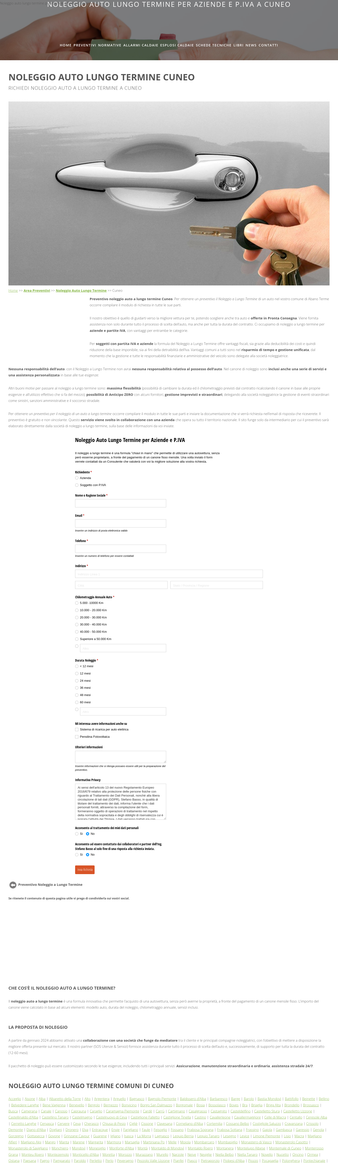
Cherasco (91, 1123)
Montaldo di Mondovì (167, 1148)
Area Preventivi (37, 290)
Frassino (252, 1129)
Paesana (29, 1160)
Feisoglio (160, 1129)
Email (85, 515)
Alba (42, 1098)
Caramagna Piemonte (122, 1111)
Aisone (30, 1098)
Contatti (268, 45)
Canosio (61, 1111)
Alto (87, 1098)
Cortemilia (214, 1123)
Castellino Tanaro (55, 1117)
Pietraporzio (210, 1160)
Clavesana (164, 1123)
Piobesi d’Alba (234, 1160)
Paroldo (80, 1160)
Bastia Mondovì (269, 1098)
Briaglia (256, 1105)
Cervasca (47, 1123)
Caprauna (78, 1111)
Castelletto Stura (267, 1111)
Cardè (147, 1111)
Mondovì (78, 1148)
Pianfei (178, 1160)
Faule (146, 1129)
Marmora (114, 1142)
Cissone (147, 1123)
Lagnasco (162, 1136)
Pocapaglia (270, 1160)
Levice (245, 1136)
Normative (109, 45)
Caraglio (96, 1111)
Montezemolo (58, 1154)
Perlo (109, 1160)
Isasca (129, 1136)
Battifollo (292, 1098)
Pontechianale (314, 1160)
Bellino (324, 1098)
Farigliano (130, 1129)
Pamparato (61, 1160)
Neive (192, 1154)
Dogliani (56, 1129)
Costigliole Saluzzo (267, 1123)
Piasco (192, 1160)
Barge (235, 1098)
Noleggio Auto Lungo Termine (81, 290)
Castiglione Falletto (145, 1117)
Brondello (291, 1105)
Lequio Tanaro (208, 1136)
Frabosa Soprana (200, 1129)
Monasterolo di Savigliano (28, 1148)
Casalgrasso (198, 1111)
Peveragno (125, 1160)
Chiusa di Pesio (114, 1123)
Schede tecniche (213, 45)
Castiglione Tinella (177, 1117)
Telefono (87, 541)
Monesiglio (97, 1148)
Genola (318, 1129)
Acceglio (14, 1098)
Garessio (302, 1129)
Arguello (119, 1098)
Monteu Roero (33, 1154)
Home (66, 45)
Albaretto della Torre (65, 1098)
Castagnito (219, 1111)
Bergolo (94, 1105)
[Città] (121, 585)
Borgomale (184, 1105)
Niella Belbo (224, 1154)
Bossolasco (217, 1105)
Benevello (76, 1105)
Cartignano (176, 1111)
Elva (85, 1129)
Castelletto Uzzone (297, 1111)
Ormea (312, 1154)
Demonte (15, 1129)
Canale (46, 1111)
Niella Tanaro (247, 1154)
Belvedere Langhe (25, 1105)
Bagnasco (137, 1098)
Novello (267, 1154)
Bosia (200, 1105)
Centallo (296, 1117)
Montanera (225, 1148)
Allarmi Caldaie (140, 45)
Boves (233, 1105)
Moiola (185, 1142)
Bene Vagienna (53, 1105)
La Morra (144, 1136)
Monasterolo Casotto (291, 1142)
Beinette (308, 1098)
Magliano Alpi (31, 1142)
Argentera (101, 1098)
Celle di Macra (275, 1117)
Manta (64, 1142)
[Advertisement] (169, 19)
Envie (115, 1129)
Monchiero (60, 1148)
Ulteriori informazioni (89, 747)
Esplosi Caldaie (177, 45)
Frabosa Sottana (229, 1129)
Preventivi (84, 45)
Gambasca (284, 1129)
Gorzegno (16, 1136)
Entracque (100, 1129)
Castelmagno (82, 1117)
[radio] (120, 478)
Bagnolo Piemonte (162, 1098)
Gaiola (267, 1129)
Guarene (100, 1136)
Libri (239, 45)
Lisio (287, 1136)
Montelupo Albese (251, 1148)
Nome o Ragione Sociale (97, 495)
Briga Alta (273, 1105)
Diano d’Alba (36, 1129)
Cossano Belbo (237, 1123)
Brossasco (311, 1105)
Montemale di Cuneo (285, 1148)
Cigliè (133, 1123)
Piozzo (253, 1160)
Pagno (45, 1160)
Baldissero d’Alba (193, 1098)
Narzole (178, 1154)
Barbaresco (218, 1098)
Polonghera (291, 1160)
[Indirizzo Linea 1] (169, 574)
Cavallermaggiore (247, 1117)
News (251, 45)
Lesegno (229, 1136)
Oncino (297, 1154)
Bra (245, 1105)
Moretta (108, 1154)
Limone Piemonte (266, 1136)
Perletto (96, 1160)
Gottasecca (35, 1136)
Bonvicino (129, 1105)
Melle (172, 1142)
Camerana (29, 1111)
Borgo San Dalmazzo (156, 1105)
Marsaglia (132, 1142)
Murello (162, 1154)
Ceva (77, 1123)
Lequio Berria (183, 1136)
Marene (79, 1142)
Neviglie (206, 1154)
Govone (54, 1136)
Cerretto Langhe (23, 1123)
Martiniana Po (154, 1142)
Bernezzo (111, 1105)
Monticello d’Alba (86, 1154)
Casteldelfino (240, 1111)
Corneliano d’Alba (189, 1123)
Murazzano (144, 1154)
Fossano (177, 1129)
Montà (143, 1148)
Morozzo (125, 1154)
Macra (299, 1136)
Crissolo (312, 1123)
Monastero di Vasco (256, 1142)
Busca (13, 1111)
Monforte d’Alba (121, 1148)
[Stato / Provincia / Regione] (216, 585)
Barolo (249, 1098)
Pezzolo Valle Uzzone (153, 1160)
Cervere (63, 1123)
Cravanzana (294, 1123)
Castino (200, 1117)
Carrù (160, 1111)
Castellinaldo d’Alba (23, 1117)
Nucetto (283, 1154)
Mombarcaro (204, 1142)
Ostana (13, 1160)
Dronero (72, 1129)
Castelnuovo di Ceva (111, 1117)
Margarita (95, 1142)
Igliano (115, 1136)
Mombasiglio (228, 1142)
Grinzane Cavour (77, 1136)
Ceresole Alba (316, 1117)
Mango (50, 1142)
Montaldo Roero (200, 1148)
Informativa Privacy (87, 780)
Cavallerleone (220, 1117)
